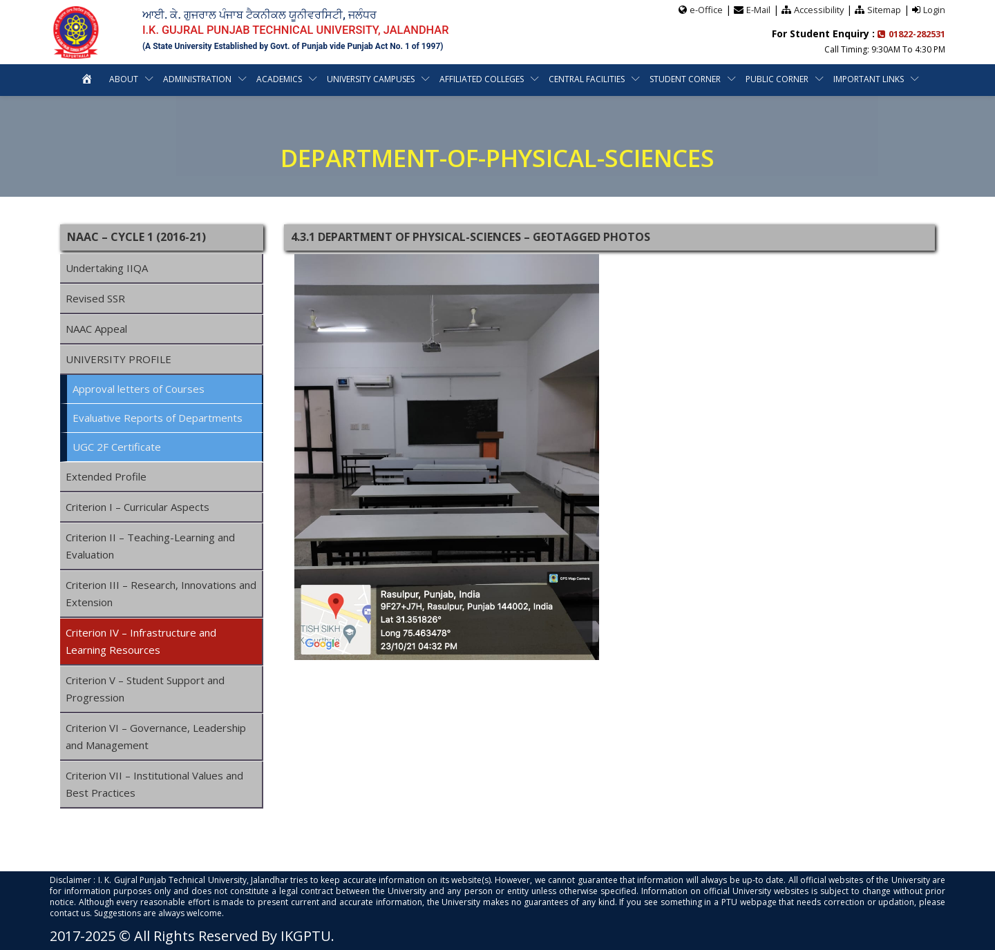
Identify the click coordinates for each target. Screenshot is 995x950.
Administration (197, 78)
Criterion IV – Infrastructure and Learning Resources (141, 641)
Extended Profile (106, 476)
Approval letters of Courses (139, 389)
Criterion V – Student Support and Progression (145, 688)
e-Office (704, 9)
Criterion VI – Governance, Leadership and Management (156, 736)
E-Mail (756, 9)
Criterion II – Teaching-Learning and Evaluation (150, 545)
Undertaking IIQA (107, 268)
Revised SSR (95, 298)
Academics (279, 78)
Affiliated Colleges (481, 78)
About (123, 78)
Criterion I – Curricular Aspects (137, 507)
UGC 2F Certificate (117, 447)
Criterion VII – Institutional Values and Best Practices (154, 783)
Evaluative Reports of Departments (158, 418)
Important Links (868, 78)
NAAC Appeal (96, 329)
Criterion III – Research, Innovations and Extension (161, 593)
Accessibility (818, 9)
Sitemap (883, 9)
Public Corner (777, 78)
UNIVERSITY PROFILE (118, 359)
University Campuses (371, 78)
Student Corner (685, 78)
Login (934, 9)
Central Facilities (587, 78)
